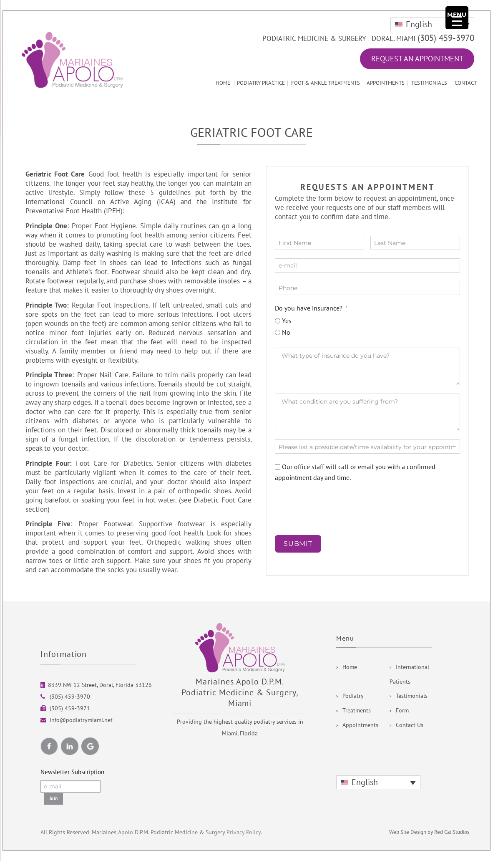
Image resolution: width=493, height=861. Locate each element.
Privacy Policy (243, 832)
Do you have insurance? (308, 308)
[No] (277, 332)
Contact (466, 83)
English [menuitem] (419, 25)
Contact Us (409, 725)
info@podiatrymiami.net (81, 720)
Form (402, 710)
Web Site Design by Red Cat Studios (429, 832)
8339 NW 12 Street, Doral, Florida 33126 (100, 685)
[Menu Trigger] (456, 17)
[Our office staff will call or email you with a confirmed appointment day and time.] (277, 467)
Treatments (356, 710)
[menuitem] (432, 24)
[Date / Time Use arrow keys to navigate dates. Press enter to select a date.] (367, 446)
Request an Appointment (417, 59)
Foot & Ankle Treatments (325, 83)
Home (223, 83)
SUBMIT (298, 544)
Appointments (386, 83)
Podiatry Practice (261, 83)
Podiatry (353, 695)
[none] (432, 24)
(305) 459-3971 (69, 708)
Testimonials (429, 83)
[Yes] (277, 320)
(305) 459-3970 (446, 38)
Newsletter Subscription (72, 772)
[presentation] (319, 505)
